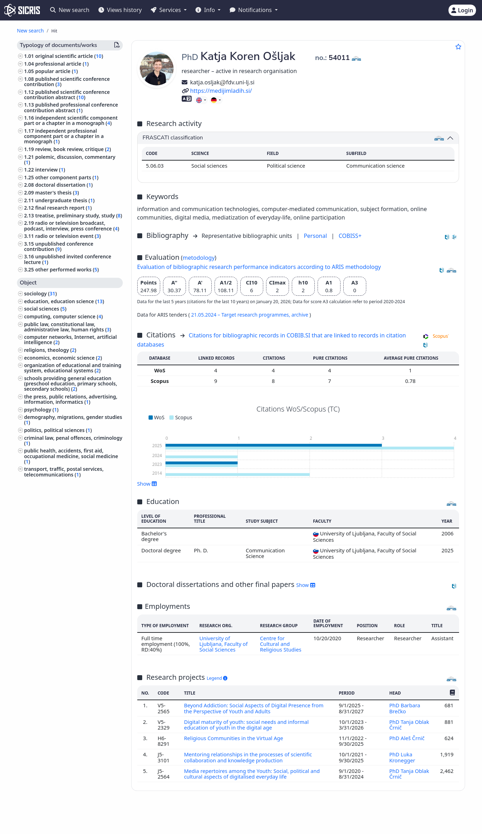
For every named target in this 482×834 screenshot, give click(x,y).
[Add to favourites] (458, 46)
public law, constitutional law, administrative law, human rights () (67, 327)
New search (69, 10)
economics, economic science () (63, 357)
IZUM (54, 817)
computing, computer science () (63, 316)
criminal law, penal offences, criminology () (73, 440)
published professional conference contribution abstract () (71, 107)
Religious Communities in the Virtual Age (234, 738)
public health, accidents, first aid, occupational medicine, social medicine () (71, 455)
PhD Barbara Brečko (404, 708)
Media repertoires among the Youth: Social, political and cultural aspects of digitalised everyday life (252, 773)
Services (166, 10)
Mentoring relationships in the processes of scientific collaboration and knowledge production (248, 757)
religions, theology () (50, 350)
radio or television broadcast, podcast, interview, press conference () (71, 226)
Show (147, 483)
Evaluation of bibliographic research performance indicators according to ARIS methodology (259, 267)
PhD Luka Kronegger (403, 757)
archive (300, 314)
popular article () (56, 71)
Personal (316, 236)
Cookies (52, 824)
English (264, 817)
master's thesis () (57, 192)
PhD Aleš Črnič (407, 738)
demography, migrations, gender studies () (73, 420)
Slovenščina (223, 817)
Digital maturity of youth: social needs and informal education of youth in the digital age (246, 724)
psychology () (41, 409)
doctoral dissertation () (64, 184)
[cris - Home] (22, 10)
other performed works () (67, 269)
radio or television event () (68, 236)
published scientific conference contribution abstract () (67, 95)
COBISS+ (350, 236)
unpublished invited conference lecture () (67, 259)
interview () (50, 169)
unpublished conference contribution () (58, 246)
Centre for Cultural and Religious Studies (281, 644)
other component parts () (66, 177)
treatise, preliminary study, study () (78, 215)
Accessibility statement (92, 824)
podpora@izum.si (426, 817)
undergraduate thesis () (65, 200)
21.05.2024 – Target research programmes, (241, 314)
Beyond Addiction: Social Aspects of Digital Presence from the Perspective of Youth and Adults (254, 708)
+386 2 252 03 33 (377, 817)
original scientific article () (69, 56)
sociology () (40, 293)
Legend (217, 678)
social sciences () (45, 308)
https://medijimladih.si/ (217, 91)
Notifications (251, 10)
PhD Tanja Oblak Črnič (409, 724)
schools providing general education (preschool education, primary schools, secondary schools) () (70, 383)
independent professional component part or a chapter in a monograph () (64, 136)
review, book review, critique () (73, 149)
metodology (199, 258)
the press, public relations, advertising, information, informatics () (70, 399)
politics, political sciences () (58, 430)
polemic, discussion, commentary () (69, 160)
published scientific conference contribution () (67, 82)
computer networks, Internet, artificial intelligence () (70, 340)
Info (205, 10)
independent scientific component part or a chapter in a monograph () (71, 120)
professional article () (62, 63)
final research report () (63, 207)
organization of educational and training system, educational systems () (72, 368)
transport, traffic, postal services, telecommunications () (63, 472)
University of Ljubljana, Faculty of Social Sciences (223, 644)
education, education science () (64, 301)
